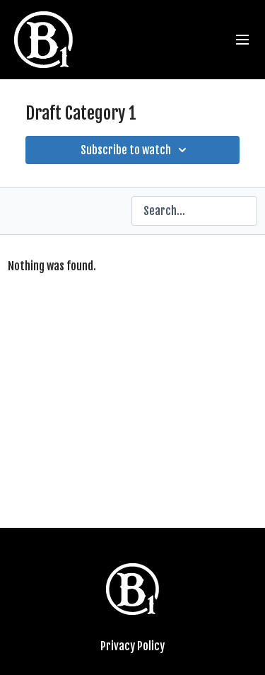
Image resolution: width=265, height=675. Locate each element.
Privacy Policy (132, 646)
